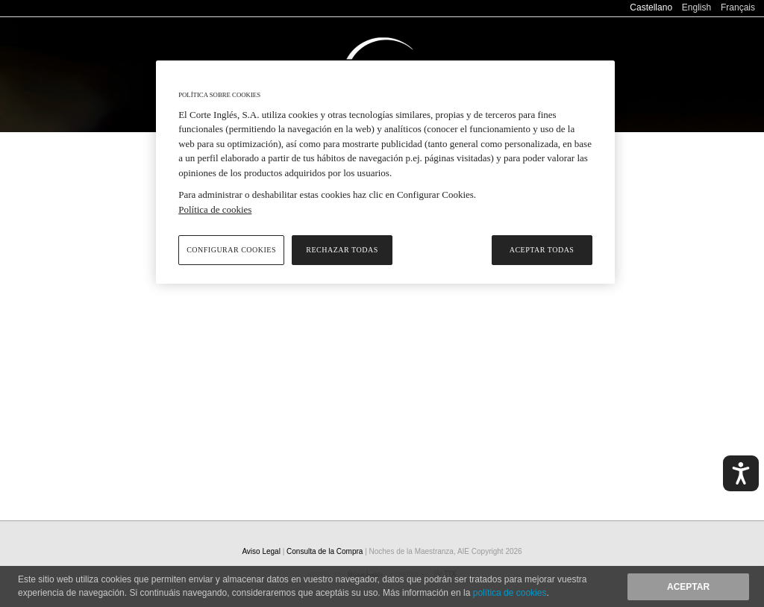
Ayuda (620, 29)
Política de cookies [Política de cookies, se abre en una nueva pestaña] (214, 209)
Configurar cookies (231, 250)
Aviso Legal (262, 551)
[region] (385, 172)
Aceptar (688, 587)
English (696, 7)
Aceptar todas (542, 250)
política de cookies (510, 593)
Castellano (651, 7)
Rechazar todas (342, 250)
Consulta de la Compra (701, 29)
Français (738, 7)
